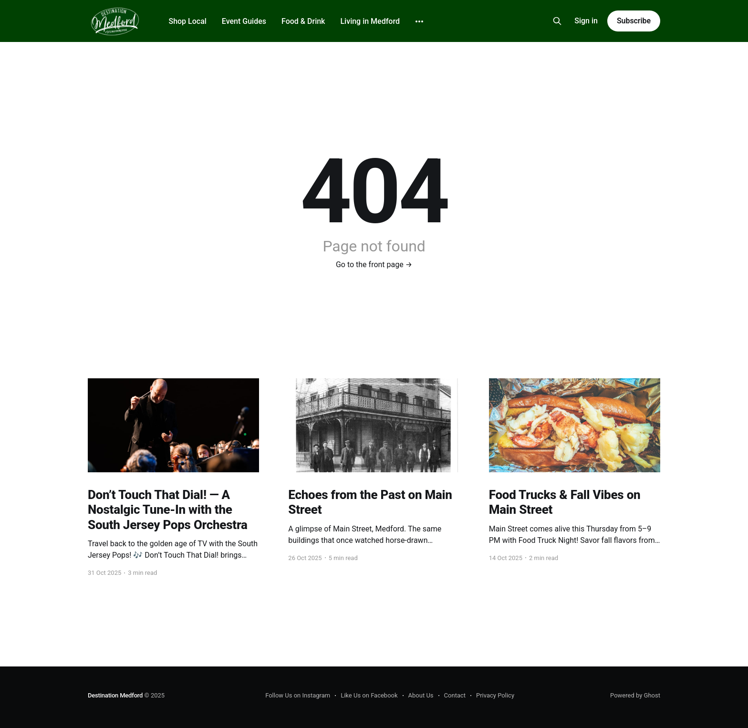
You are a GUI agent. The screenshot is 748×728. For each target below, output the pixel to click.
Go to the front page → (374, 264)
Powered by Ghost (635, 695)
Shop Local (187, 21)
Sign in (586, 20)
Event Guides (244, 21)
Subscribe (634, 20)
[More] (419, 21)
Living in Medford (369, 21)
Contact (455, 695)
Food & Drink (303, 21)
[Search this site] (557, 21)
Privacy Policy (495, 695)
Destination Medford (115, 695)
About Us (421, 695)
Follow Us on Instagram (297, 695)
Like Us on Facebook (369, 695)
